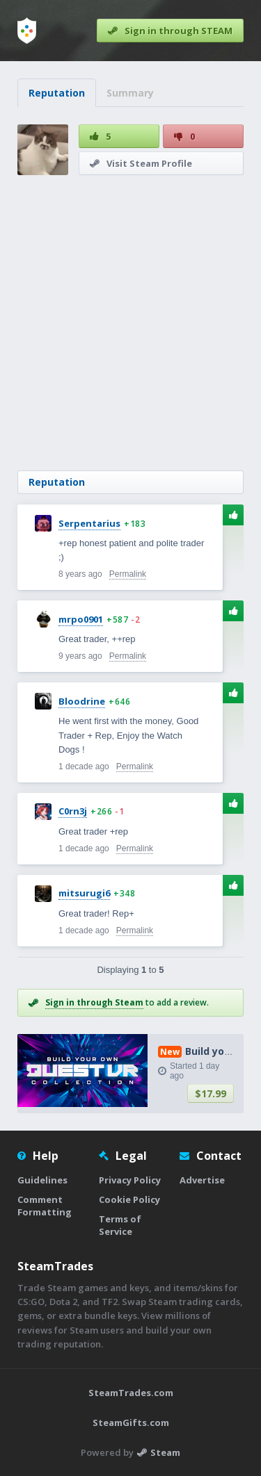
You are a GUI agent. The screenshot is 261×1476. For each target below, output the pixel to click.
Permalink (127, 574)
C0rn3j (72, 811)
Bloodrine (81, 701)
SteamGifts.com (131, 1422)
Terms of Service (120, 1225)
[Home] (26, 30)
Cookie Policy (129, 1199)
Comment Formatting (44, 1205)
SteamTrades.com (130, 1392)
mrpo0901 (80, 619)
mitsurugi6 (84, 893)
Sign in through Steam (94, 1002)
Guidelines (42, 1180)
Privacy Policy (130, 1180)
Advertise (202, 1180)
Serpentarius (89, 523)
